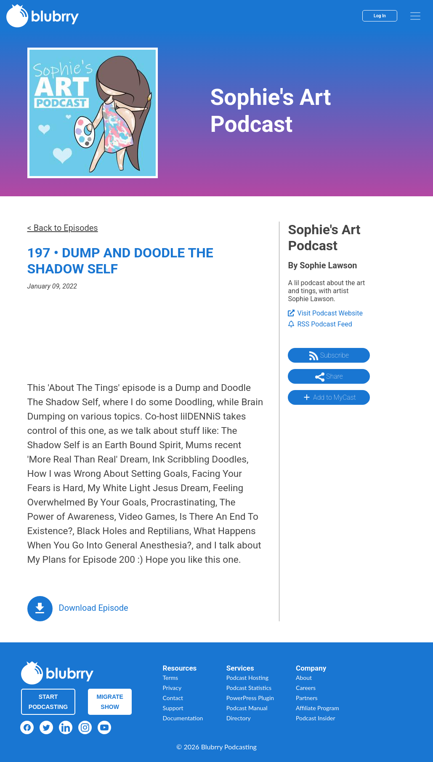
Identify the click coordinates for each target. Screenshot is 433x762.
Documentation (183, 718)
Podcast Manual (247, 707)
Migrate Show (109, 701)
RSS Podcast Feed (320, 324)
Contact (173, 697)
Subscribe (329, 356)
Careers (306, 687)
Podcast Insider (315, 718)
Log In (380, 16)
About (304, 677)
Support (173, 707)
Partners (307, 697)
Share (329, 377)
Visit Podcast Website (325, 313)
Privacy (172, 687)
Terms (170, 677)
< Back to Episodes (62, 228)
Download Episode (93, 608)
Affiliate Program (317, 707)
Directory (238, 718)
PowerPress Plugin (250, 697)
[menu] (415, 16)
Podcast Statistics (248, 687)
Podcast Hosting (247, 677)
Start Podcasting (48, 701)
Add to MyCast (329, 397)
